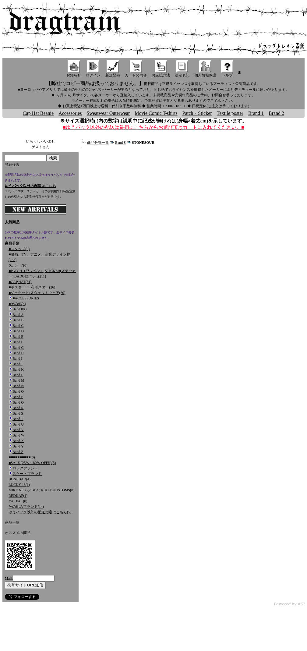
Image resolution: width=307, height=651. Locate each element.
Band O (18, 391)
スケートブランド (27, 474)
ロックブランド (25, 468)
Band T (17, 419)
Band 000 (19, 309)
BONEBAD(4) (19, 479)
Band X (18, 441)
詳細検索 (12, 164)
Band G (18, 347)
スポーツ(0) (18, 265)
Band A (17, 315)
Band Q (18, 402)
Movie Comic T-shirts (156, 113)
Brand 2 (276, 113)
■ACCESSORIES (25, 298)
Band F (17, 342)
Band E (17, 336)
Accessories (70, 113)
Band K (18, 369)
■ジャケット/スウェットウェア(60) (37, 293)
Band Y (18, 446)
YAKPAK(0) (18, 501)
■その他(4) (17, 304)
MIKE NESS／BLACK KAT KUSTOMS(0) (41, 490)
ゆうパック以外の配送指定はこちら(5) (40, 512)
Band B (17, 320)
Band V (18, 430)
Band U (18, 424)
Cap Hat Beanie (38, 113)
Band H (18, 353)
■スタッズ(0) (19, 249)
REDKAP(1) (18, 496)
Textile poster (230, 113)
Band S (17, 413)
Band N (18, 386)
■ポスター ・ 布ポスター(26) (32, 287)
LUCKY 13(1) (19, 485)
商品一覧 (12, 522)
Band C (17, 326)
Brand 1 (256, 113)
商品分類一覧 (98, 142)
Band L (17, 375)
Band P (17, 397)
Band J (17, 364)
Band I (17, 358)
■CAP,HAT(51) (20, 282)
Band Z (17, 452)
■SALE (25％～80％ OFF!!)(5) (32, 463)
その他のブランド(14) (26, 506)
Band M (18, 380)
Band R (17, 408)
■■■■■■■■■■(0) (22, 457)
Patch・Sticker (197, 113)
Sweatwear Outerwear (108, 113)
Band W (18, 435)
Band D (18, 331)
